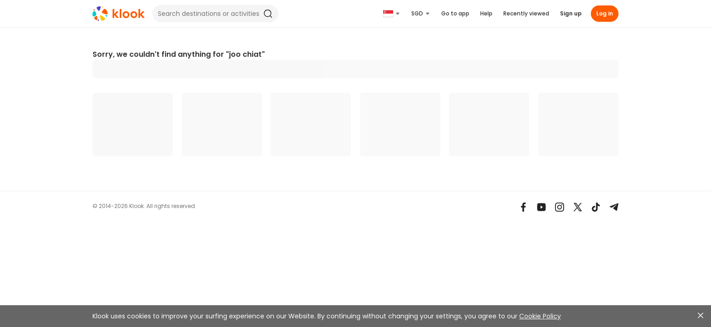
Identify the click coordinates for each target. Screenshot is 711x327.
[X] (577, 207)
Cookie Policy (540, 316)
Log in (604, 13)
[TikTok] (595, 207)
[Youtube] (541, 207)
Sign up (571, 13)
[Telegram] (613, 207)
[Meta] (523, 207)
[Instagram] (559, 207)
